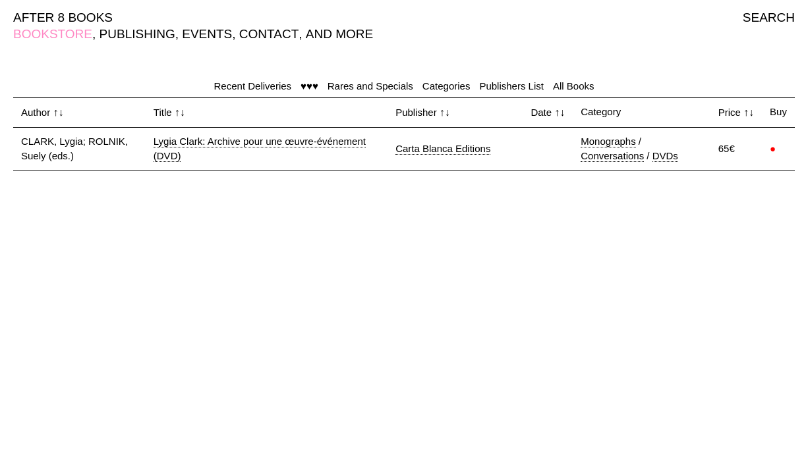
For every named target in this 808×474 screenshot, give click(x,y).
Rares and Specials (370, 86)
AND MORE (339, 34)
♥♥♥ (309, 86)
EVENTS (207, 34)
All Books (573, 86)
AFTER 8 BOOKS (63, 17)
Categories (446, 86)
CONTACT (269, 34)
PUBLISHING (137, 34)
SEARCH (769, 17)
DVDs (665, 155)
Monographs (608, 141)
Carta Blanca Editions (442, 148)
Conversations (612, 155)
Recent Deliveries (253, 86)
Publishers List (511, 86)
